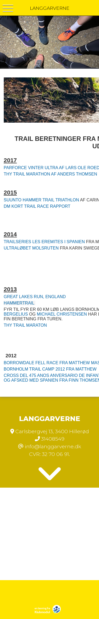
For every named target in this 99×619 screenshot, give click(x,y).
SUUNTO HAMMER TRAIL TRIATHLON (42, 200)
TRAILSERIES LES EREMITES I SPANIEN (44, 241)
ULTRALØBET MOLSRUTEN (31, 248)
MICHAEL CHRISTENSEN (62, 314)
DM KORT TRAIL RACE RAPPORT (37, 206)
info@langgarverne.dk (53, 446)
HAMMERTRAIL (19, 303)
